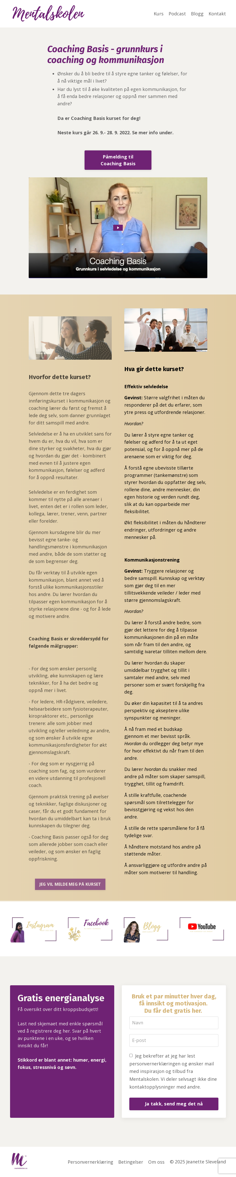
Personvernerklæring (90, 1162)
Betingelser (131, 1162)
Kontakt (217, 14)
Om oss (156, 1162)
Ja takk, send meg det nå (174, 1104)
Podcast (177, 14)
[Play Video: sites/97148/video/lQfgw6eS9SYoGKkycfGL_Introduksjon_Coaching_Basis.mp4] (118, 228)
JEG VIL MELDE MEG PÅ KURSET (70, 897)
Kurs (159, 14)
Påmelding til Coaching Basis (118, 160)
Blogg (197, 14)
